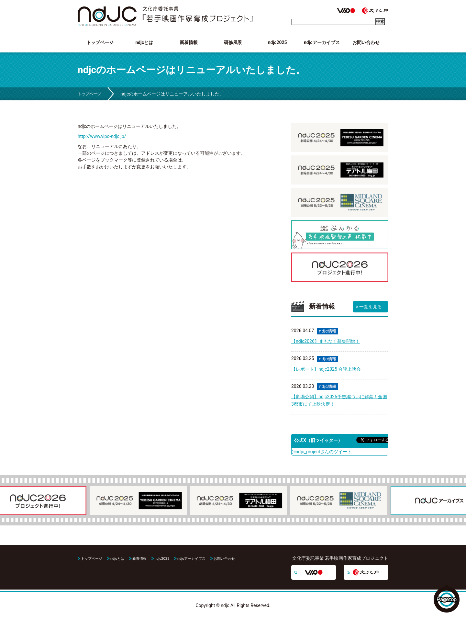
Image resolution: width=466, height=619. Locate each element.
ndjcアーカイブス (322, 42)
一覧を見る (370, 306)
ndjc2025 (277, 42)
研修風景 (233, 42)
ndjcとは (144, 42)
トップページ (100, 42)
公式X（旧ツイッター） (318, 440)
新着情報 (189, 42)
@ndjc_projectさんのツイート (322, 451)
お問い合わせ (366, 42)
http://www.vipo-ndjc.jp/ (102, 136)
